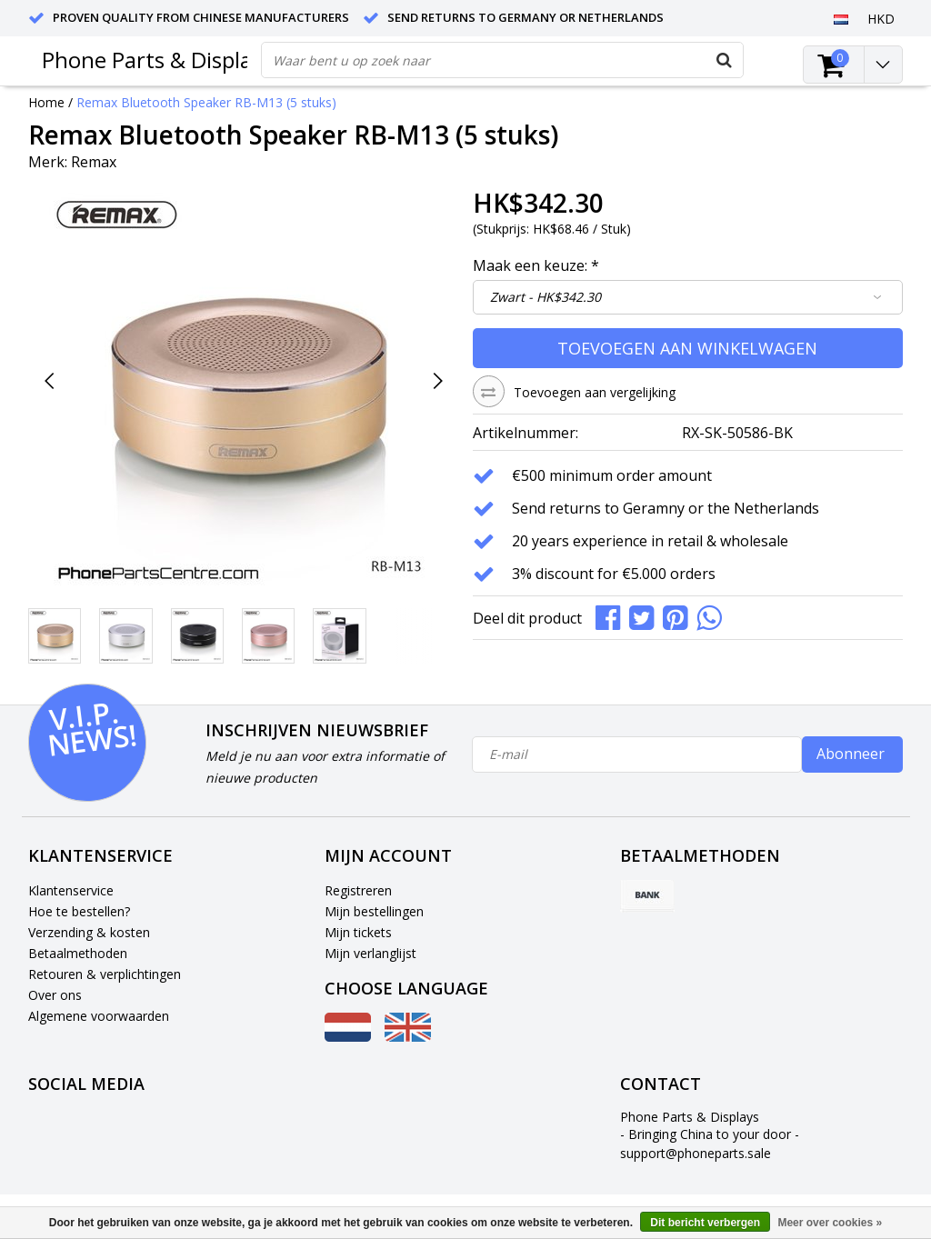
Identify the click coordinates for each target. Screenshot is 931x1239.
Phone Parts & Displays (157, 60)
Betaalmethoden (77, 953)
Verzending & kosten (89, 932)
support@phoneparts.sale (695, 1153)
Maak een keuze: (536, 265)
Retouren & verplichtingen (104, 974)
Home (46, 102)
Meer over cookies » (829, 1222)
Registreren (358, 890)
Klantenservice (71, 890)
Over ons (55, 995)
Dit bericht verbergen (705, 1222)
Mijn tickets (358, 932)
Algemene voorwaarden (98, 1015)
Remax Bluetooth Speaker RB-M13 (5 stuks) (206, 102)
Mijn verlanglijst (370, 953)
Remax (93, 162)
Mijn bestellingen (374, 911)
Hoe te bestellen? (79, 911)
